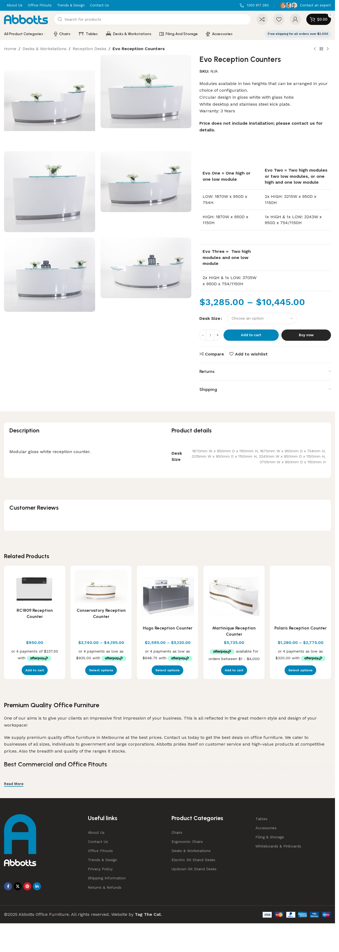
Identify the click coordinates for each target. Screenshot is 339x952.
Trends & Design (102, 860)
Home (10, 48)
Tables (261, 819)
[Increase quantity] (217, 335)
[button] (35, 670)
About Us (96, 832)
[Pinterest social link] (27, 886)
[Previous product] (315, 49)
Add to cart (251, 335)
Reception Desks (89, 48)
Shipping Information (107, 878)
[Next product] (328, 49)
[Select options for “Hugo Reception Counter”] (167, 670)
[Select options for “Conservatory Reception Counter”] (101, 670)
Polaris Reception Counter (300, 628)
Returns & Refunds (104, 887)
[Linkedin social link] (37, 886)
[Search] (152, 19)
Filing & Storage (269, 837)
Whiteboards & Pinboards (278, 846)
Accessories (266, 828)
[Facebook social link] (8, 886)
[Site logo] (26, 18)
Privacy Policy (100, 869)
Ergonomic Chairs (187, 841)
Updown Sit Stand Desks (194, 869)
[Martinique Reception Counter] (233, 596)
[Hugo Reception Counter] (167, 596)
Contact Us (98, 841)
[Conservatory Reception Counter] (101, 587)
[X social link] (18, 886)
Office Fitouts (100, 851)
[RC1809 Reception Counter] (34, 587)
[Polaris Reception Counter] (300, 596)
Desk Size (209, 318)
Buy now (306, 335)
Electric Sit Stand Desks (193, 860)
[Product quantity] (210, 335)
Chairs (177, 832)
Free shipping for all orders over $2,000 (298, 34)
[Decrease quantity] (202, 335)
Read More (13, 784)
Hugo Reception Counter (167, 628)
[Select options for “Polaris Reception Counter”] (300, 670)
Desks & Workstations (44, 48)
